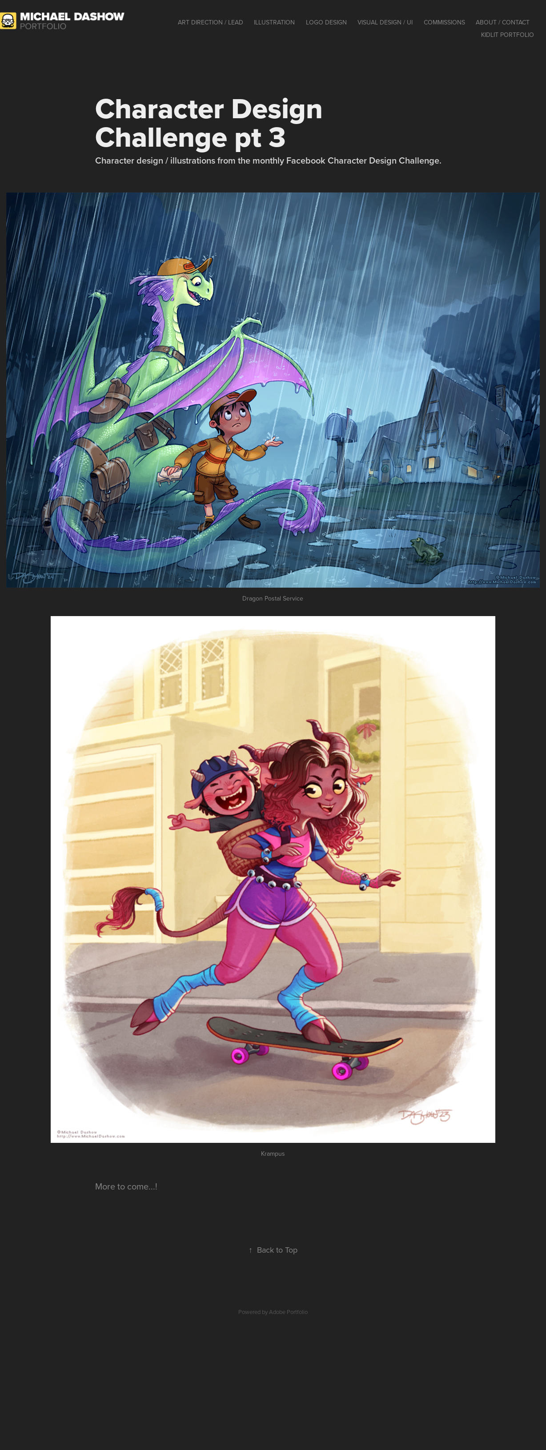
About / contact (503, 22)
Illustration (274, 22)
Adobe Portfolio (288, 1312)
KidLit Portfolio (507, 34)
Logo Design (326, 22)
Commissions (444, 22)
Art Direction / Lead (210, 22)
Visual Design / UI (385, 22)
